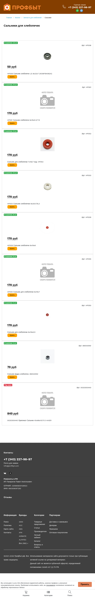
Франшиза (53, 529)
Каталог (37, 541)
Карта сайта (8, 529)
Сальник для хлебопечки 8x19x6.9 (21, 332)
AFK (20, 533)
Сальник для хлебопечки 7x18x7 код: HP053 (25, 162)
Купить (12, 77)
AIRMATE (22, 536)
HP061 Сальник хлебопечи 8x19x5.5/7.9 (23, 120)
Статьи (37, 528)
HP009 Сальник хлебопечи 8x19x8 (21, 245)
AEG (20, 529)
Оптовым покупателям (58, 533)
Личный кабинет (37, 536)
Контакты (7, 533)
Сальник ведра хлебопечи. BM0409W (22, 374)
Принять (85, 584)
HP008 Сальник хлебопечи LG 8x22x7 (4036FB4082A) (29, 74)
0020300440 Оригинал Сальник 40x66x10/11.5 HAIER (29, 420)
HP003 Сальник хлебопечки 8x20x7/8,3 (23, 204)
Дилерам (53, 525)
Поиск (6, 522)
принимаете (50, 585)
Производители (40, 531)
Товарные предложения (39, 523)
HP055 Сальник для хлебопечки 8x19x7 (23, 292)
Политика (7, 525)
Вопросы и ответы (38, 546)
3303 (21, 522)
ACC (20, 525)
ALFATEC (22, 540)
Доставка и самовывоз (58, 522)
